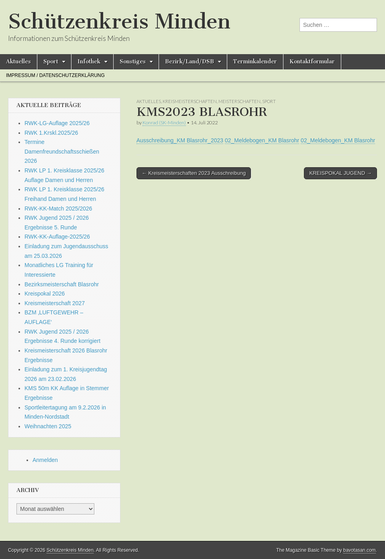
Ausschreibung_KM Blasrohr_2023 (179, 140)
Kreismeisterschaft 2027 (54, 303)
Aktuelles (18, 61)
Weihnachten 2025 (47, 426)
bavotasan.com (359, 550)
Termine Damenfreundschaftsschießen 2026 (61, 151)
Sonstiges (133, 61)
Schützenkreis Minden (119, 21)
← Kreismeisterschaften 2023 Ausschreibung (194, 173)
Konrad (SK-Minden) (164, 122)
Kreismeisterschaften (190, 101)
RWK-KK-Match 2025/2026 (58, 208)
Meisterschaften (239, 101)
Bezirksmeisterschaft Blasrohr (61, 284)
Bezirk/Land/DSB (189, 61)
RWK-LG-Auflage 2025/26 (57, 123)
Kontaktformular (312, 61)
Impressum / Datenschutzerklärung (55, 75)
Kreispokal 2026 (44, 293)
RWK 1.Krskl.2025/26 (51, 133)
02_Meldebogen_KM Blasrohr (262, 140)
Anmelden (45, 460)
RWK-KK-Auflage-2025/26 (57, 236)
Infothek (88, 61)
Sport (50, 61)
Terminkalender (255, 61)
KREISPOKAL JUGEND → (340, 173)
